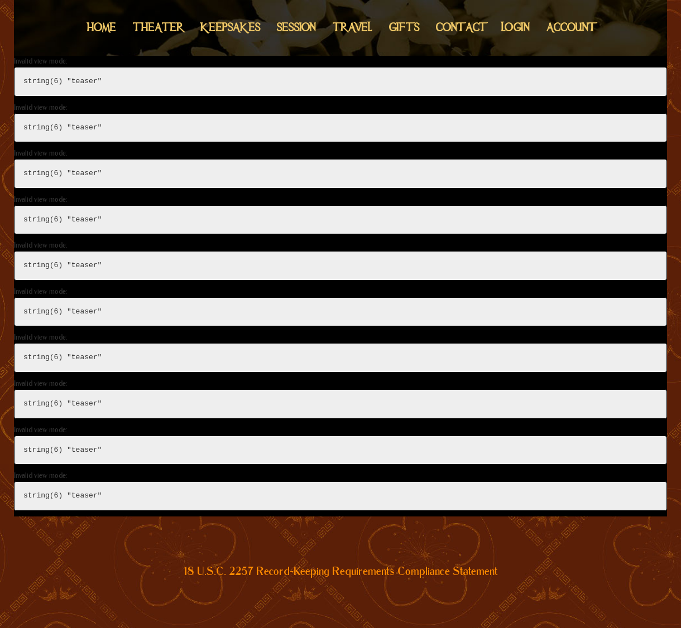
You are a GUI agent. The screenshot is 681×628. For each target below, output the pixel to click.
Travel (352, 27)
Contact (460, 27)
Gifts (404, 27)
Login (515, 27)
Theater (158, 27)
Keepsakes (230, 27)
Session (296, 27)
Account (570, 27)
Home (101, 27)
